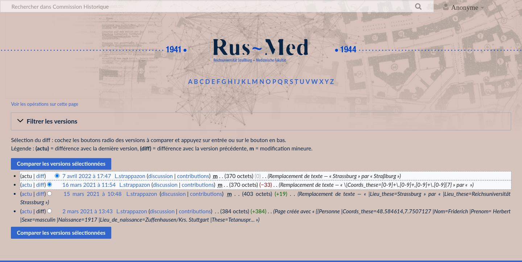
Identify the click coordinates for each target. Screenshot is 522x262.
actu (26, 184)
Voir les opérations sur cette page (44, 104)
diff (40, 176)
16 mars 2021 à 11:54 (89, 184)
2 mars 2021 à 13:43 (87, 211)
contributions (193, 176)
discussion (160, 176)
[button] (261, 121)
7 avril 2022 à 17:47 (86, 176)
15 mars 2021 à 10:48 (92, 193)
